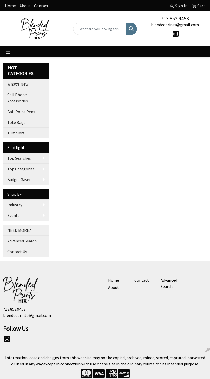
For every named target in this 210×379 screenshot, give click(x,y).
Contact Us (17, 251)
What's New (17, 84)
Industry (14, 204)
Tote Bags (16, 122)
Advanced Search (22, 240)
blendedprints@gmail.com (175, 24)
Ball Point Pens (21, 111)
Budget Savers (19, 179)
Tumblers (15, 133)
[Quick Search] (99, 29)
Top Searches (19, 158)
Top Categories (21, 168)
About (24, 5)
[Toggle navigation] (8, 51)
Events (13, 215)
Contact (41, 5)
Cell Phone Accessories (17, 98)
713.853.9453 (175, 18)
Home (10, 5)
